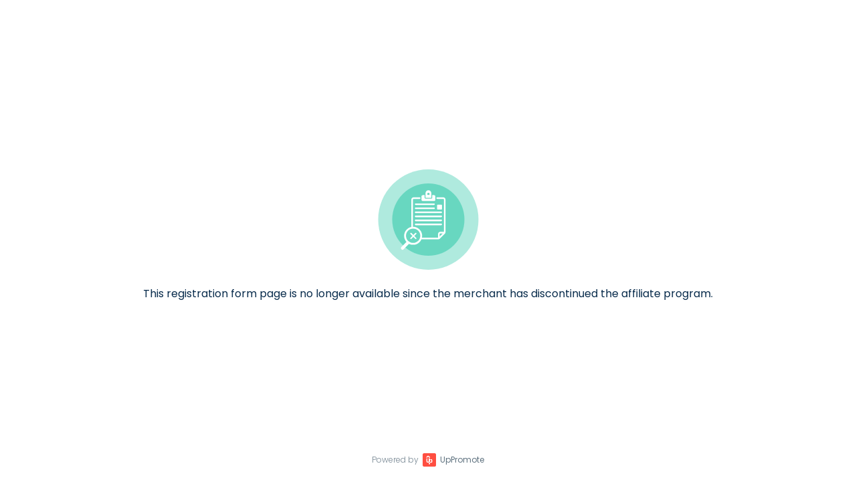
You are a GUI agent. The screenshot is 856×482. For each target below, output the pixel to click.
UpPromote (462, 459)
